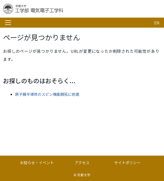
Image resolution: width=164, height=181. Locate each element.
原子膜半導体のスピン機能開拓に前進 (47, 94)
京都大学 (83, 174)
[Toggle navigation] (8, 23)
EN (156, 23)
